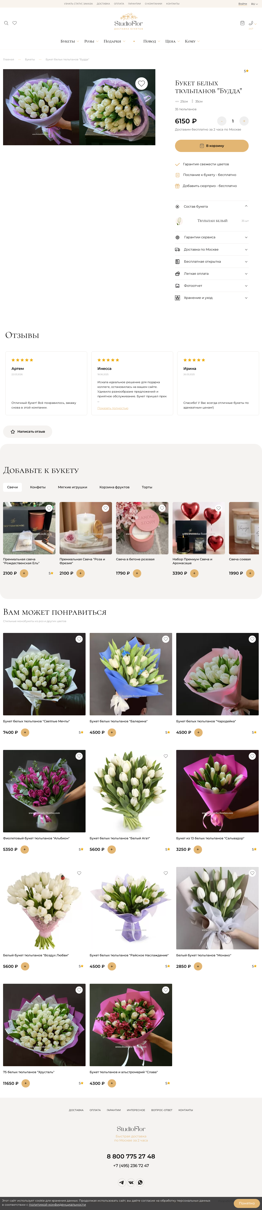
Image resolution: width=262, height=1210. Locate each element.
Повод (149, 41)
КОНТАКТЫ (185, 1110)
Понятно (247, 1203)
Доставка (103, 3)
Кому (190, 41)
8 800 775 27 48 (131, 1156)
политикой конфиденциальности (57, 1205)
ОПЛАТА (95, 1110)
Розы (89, 41)
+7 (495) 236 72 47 (131, 1165)
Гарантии (134, 3)
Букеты (68, 41)
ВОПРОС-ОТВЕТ (161, 1110)
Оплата (119, 3)
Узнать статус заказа (78, 3)
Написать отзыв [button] (27, 431)
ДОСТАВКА (76, 1110)
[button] (6, 22)
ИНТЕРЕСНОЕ (136, 1110)
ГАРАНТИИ (114, 1110)
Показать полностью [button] (112, 408)
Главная (8, 59)
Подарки (112, 41)
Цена (170, 41)
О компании (153, 3)
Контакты (173, 3)
